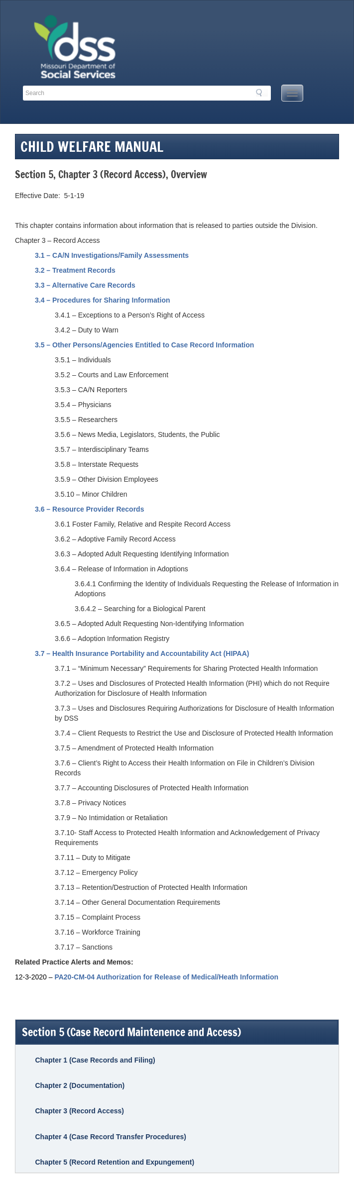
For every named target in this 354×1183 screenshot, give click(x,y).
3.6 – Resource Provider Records (89, 509)
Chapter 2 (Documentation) (79, 1085)
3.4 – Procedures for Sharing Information (102, 300)
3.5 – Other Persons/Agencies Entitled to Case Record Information (144, 345)
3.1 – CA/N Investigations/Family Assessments (112, 255)
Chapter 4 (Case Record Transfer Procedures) (110, 1137)
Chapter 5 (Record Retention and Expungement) (114, 1162)
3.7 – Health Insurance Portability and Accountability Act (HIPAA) (142, 653)
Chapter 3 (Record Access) (79, 1111)
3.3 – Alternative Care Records (85, 285)
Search (262, 93)
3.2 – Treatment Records (75, 270)
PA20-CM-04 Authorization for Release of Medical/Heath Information (166, 977)
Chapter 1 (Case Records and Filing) (95, 1060)
